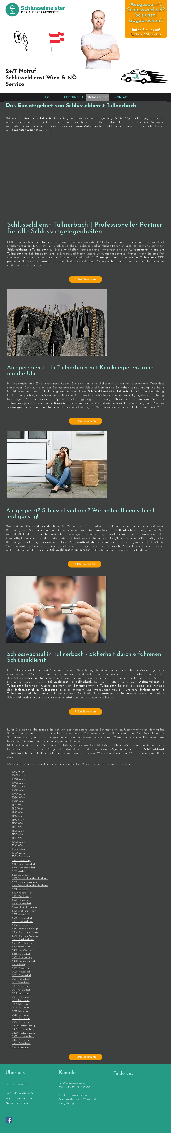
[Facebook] (9, 1120)
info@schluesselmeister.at (73, 1083)
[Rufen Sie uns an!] (85, 279)
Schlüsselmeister (43, 8)
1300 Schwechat (21, 856)
